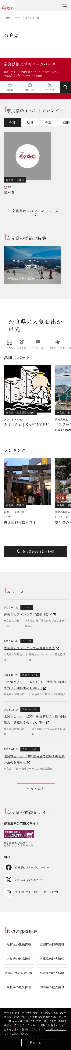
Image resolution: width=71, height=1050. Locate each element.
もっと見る (35, 788)
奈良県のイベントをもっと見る (35, 212)
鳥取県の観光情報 (52, 973)
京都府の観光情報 (52, 944)
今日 (12, 122)
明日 (30, 122)
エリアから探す (21, 18)
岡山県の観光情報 (52, 987)
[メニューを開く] (64, 6)
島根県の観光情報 (19, 987)
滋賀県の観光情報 (19, 944)
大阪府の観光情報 (19, 958)
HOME (7, 18)
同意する (35, 1042)
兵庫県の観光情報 (52, 958)
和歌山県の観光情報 (18, 973)
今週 (48, 122)
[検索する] (65, 87)
